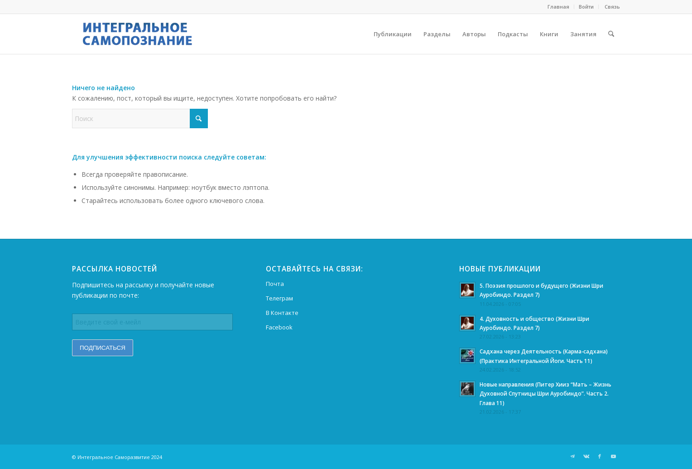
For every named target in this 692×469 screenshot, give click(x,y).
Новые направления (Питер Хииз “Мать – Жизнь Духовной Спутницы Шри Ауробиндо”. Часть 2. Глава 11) (545, 393)
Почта (275, 284)
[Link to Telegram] (572, 456)
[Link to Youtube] (613, 456)
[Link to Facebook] (599, 456)
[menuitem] (558, 7)
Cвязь (611, 6)
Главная (558, 6)
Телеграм (279, 298)
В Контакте (282, 313)
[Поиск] (611, 34)
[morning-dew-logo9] (150, 34)
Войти (586, 6)
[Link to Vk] (586, 456)
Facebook (279, 327)
